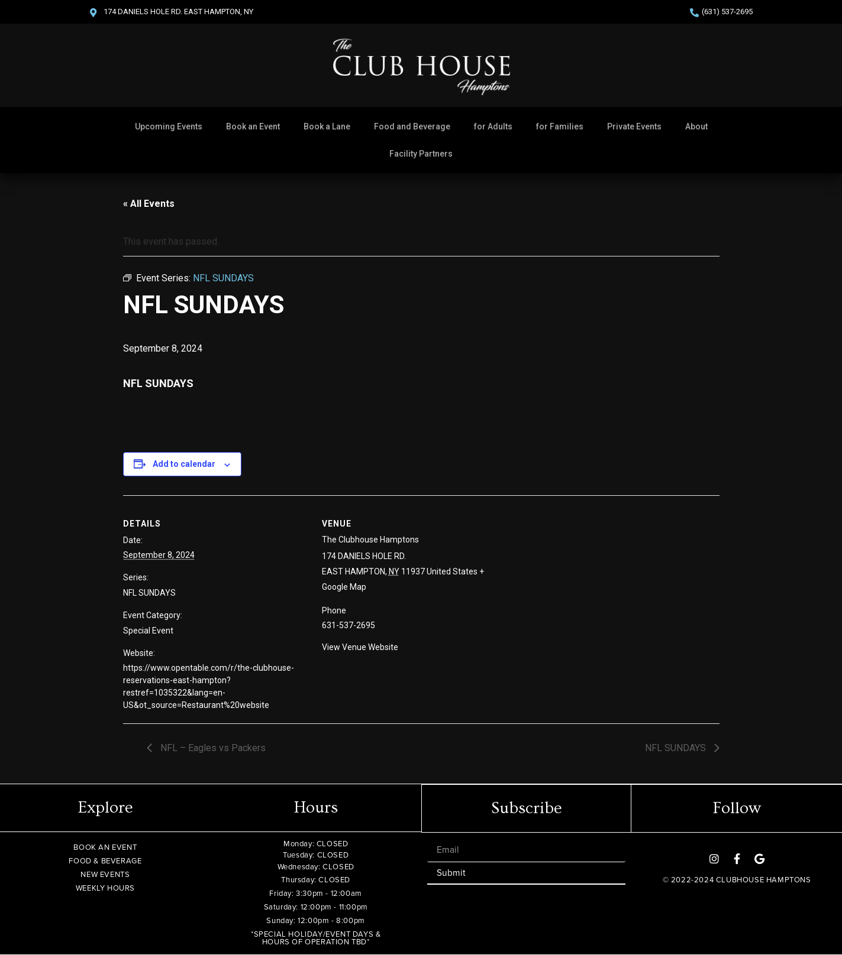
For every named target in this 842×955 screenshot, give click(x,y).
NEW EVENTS (105, 874)
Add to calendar (184, 464)
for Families (559, 126)
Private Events (634, 126)
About (696, 126)
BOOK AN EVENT (105, 847)
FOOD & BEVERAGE (105, 860)
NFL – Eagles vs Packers (212, 747)
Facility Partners (421, 153)
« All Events (149, 203)
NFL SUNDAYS (149, 592)
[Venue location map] (613, 577)
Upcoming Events (168, 126)
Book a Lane (327, 126)
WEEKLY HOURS (105, 888)
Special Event (148, 630)
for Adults (493, 126)
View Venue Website (360, 647)
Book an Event (253, 126)
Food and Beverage (412, 126)
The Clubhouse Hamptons (370, 539)
